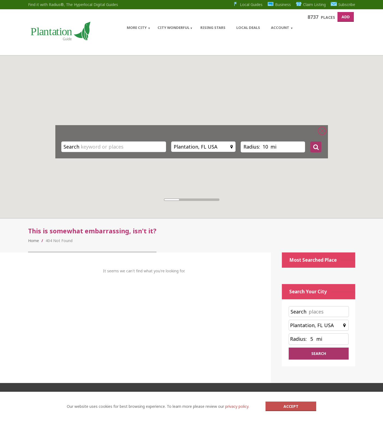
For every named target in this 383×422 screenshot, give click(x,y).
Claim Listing (311, 4)
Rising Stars (212, 27)
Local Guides (248, 4)
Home (33, 240)
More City (137, 27)
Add (346, 16)
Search (71, 146)
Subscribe (343, 4)
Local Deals (248, 27)
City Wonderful (173, 27)
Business (279, 4)
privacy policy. (237, 406)
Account (280, 27)
